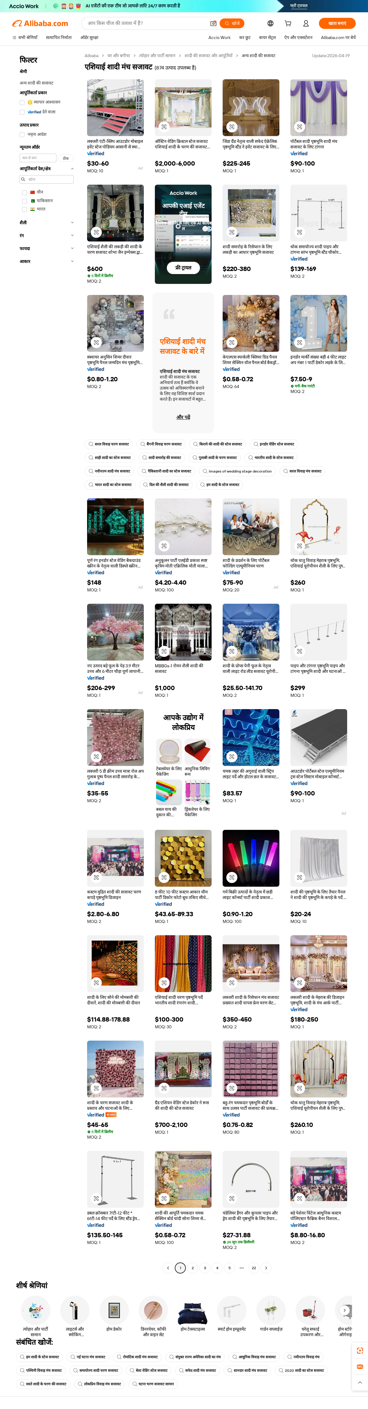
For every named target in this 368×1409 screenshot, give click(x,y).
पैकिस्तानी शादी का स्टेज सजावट (166, 471)
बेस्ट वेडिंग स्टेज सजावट (148, 1370)
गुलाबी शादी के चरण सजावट (215, 457)
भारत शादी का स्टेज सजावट (110, 484)
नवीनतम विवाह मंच (303, 1357)
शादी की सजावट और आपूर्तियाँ (208, 55)
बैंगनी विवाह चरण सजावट (161, 444)
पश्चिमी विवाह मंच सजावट (41, 1370)
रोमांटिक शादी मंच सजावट (137, 1357)
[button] (213, 23)
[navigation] (46, 662)
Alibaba (91, 55)
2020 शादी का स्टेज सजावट (301, 1370)
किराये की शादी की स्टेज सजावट (217, 444)
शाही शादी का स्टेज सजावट (110, 457)
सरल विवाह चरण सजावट (109, 444)
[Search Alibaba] (146, 23)
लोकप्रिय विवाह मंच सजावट (99, 1384)
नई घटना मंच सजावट (88, 1357)
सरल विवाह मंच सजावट (302, 471)
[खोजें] (232, 23)
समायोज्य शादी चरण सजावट (95, 1370)
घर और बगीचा (119, 55)
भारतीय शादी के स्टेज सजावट (270, 457)
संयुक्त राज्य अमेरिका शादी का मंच (195, 1357)
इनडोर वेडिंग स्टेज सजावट (274, 444)
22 (254, 1268)
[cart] (289, 24)
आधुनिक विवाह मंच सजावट (254, 1357)
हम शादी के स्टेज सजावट (219, 484)
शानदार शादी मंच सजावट (247, 1370)
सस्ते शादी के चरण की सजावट (43, 1384)
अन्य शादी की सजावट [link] (258, 55)
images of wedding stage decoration (237, 471)
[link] (360, 1351)
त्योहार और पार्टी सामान (157, 55)
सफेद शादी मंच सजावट (197, 1370)
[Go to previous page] (168, 1268)
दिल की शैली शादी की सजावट (166, 484)
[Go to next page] (266, 1268)
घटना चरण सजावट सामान (153, 1384)
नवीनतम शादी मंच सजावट (109, 471)
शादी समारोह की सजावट (161, 457)
